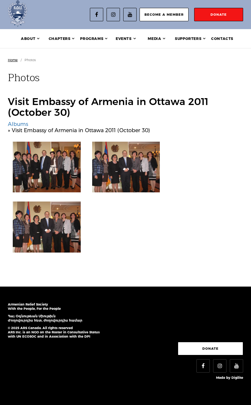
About (28, 38)
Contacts (222, 38)
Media (154, 38)
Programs (91, 38)
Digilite (237, 378)
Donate (210, 348)
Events (124, 38)
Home (13, 60)
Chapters (60, 38)
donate (218, 14)
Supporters (188, 38)
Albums (18, 124)
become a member (164, 14)
